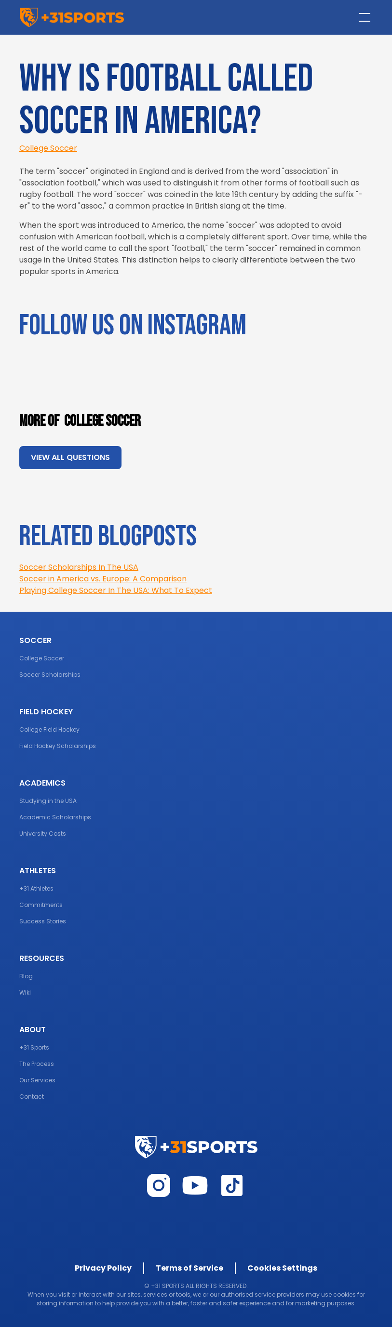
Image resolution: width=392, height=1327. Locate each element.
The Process (36, 1064)
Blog (26, 976)
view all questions (70, 457)
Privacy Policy (103, 1268)
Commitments (41, 905)
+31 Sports (34, 1047)
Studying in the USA (48, 801)
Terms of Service (189, 1268)
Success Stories (42, 921)
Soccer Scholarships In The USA (78, 567)
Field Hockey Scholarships (57, 746)
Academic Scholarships (55, 817)
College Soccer (48, 148)
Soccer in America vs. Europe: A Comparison (103, 578)
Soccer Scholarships (50, 674)
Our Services (37, 1080)
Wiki (25, 992)
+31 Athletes (36, 888)
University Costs (42, 833)
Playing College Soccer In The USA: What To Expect (115, 590)
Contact (31, 1096)
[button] (362, 17)
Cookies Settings (282, 1268)
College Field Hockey (49, 729)
